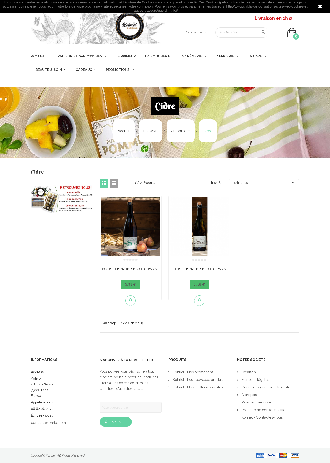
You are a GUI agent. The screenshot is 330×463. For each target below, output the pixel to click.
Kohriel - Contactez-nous (262, 417)
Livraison (248, 372)
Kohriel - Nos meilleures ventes (197, 387)
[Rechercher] (242, 32)
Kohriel (51, 455)
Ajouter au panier (130, 300)
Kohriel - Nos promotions (192, 372)
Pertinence (264, 182)
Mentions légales (255, 380)
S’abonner (118, 422)
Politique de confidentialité (263, 410)
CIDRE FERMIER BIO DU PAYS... (199, 268)
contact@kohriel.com (48, 423)
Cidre (37, 172)
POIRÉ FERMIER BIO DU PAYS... (130, 268)
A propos (249, 395)
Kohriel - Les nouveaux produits (198, 380)
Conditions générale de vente (265, 387)
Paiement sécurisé (256, 402)
